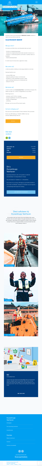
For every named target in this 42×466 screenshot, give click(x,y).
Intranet (8, 464)
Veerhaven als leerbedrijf (11, 445)
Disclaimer (15, 464)
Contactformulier (10, 430)
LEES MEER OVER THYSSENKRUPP (21, 192)
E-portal (11, 464)
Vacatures (8, 441)
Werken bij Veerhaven (11, 438)
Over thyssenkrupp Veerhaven (12, 426)
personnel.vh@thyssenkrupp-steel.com (13, 115)
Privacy (20, 464)
